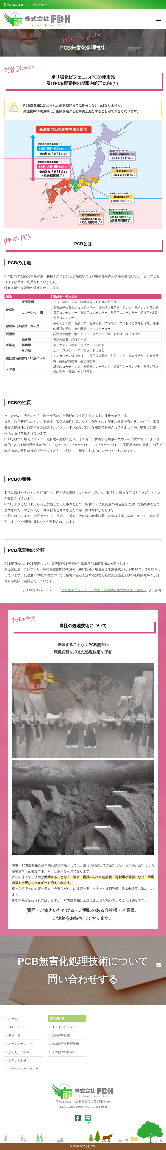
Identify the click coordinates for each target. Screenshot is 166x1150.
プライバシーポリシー (23, 1068)
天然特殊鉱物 (61, 1035)
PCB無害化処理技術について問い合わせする (83, 970)
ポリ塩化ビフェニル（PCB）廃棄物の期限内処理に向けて (103, 590)
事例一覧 (14, 1035)
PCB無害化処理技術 (65, 1043)
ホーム (12, 1018)
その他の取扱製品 (64, 1052)
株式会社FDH (87, 1146)
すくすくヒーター (64, 1027)
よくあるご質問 (18, 1052)
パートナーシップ (20, 1043)
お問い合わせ (39, 4)
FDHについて (17, 1027)
